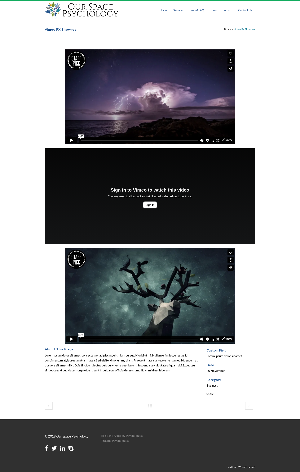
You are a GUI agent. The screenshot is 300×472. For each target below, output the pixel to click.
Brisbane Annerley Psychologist (122, 435)
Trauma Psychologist (115, 440)
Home (227, 29)
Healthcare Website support (241, 466)
